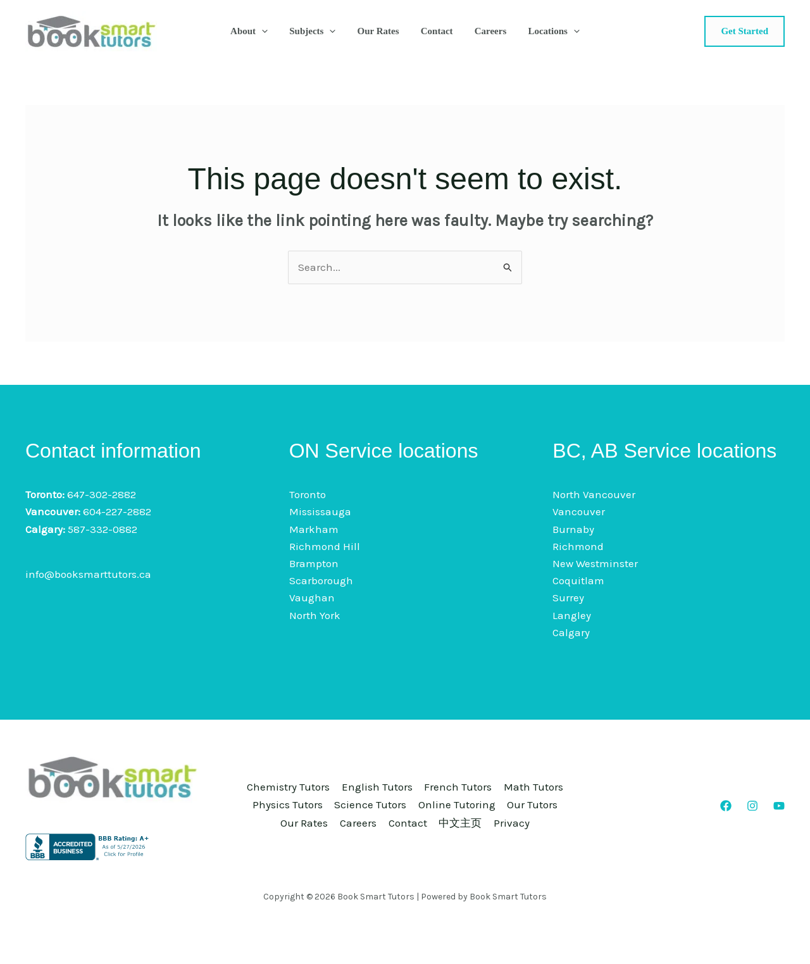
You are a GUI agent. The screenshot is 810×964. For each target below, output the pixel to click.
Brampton (314, 563)
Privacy (466, 830)
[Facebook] (726, 805)
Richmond (578, 546)
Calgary (571, 632)
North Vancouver (593, 494)
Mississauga (320, 511)
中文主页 (406, 830)
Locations (547, 31)
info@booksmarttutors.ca (88, 574)
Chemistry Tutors (315, 779)
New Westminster (595, 563)
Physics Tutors (399, 796)
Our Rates (380, 31)
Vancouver (578, 511)
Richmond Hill (324, 546)
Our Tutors (391, 813)
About (255, 31)
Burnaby (573, 529)
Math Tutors (314, 796)
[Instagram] (752, 805)
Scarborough (321, 580)
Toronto (307, 494)
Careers (486, 31)
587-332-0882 (102, 529)
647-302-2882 (101, 494)
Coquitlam (578, 580)
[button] (268, 31)
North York (314, 615)
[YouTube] (779, 805)
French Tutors (502, 779)
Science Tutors (490, 796)
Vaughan (312, 597)
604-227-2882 (117, 511)
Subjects (316, 31)
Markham (314, 529)
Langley (571, 615)
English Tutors (412, 779)
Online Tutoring (307, 813)
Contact (436, 31)
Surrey (568, 597)
